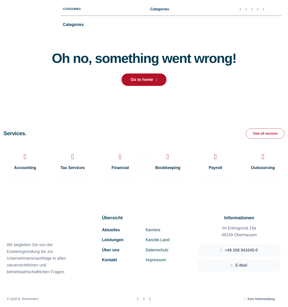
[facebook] (240, 9)
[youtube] (258, 9)
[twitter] (246, 9)
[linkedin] (263, 9)
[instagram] (252, 9)
